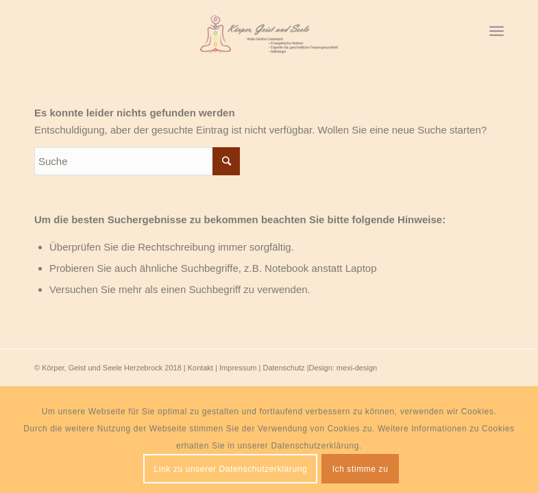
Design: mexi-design (343, 368)
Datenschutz (283, 368)
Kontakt (200, 368)
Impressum (237, 368)
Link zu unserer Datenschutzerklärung (231, 469)
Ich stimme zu (360, 469)
